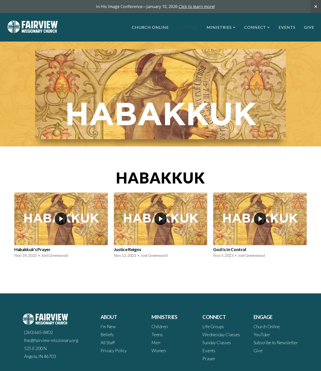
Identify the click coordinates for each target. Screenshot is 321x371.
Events (287, 27)
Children (159, 326)
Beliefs (107, 334)
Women (158, 350)
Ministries (221, 27)
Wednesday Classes (221, 334)
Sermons (187, 27)
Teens (157, 334)
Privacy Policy (114, 350)
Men (155, 342)
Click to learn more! (197, 6)
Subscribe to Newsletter (276, 342)
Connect (257, 27)
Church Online (150, 27)
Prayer (208, 358)
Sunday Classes (216, 342)
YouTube (262, 334)
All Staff (108, 342)
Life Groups (213, 326)
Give (309, 27)
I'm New (108, 326)
